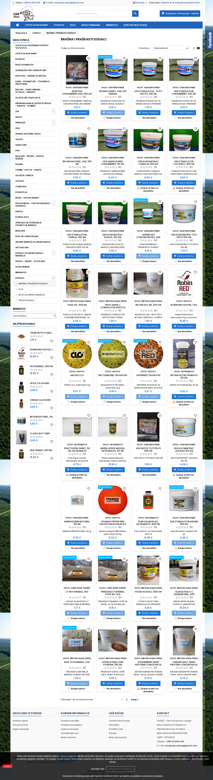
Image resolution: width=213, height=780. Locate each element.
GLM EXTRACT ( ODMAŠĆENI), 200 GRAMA (184, 594)
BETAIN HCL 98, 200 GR (148, 304)
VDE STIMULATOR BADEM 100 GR (184, 523)
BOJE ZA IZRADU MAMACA (32, 294)
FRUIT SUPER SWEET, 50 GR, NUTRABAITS (77, 449)
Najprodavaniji (24, 324)
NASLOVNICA (21, 40)
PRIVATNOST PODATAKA (120, 769)
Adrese (113, 733)
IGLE (17, 128)
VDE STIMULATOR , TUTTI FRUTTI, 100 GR (148, 92)
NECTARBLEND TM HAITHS (112, 375)
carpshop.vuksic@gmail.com (69, 2)
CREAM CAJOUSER (40, 400)
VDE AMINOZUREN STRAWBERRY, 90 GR (112, 163)
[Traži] (106, 13)
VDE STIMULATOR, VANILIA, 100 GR (77, 236)
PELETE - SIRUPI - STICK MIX (30, 261)
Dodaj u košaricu (77, 112)
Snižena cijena (20, 720)
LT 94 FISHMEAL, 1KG (77, 591)
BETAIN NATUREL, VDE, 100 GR (42, 416)
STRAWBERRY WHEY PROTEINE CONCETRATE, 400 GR (148, 665)
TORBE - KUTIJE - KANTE (28, 169)
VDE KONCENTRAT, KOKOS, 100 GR (112, 236)
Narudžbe (114, 724)
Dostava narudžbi (70, 720)
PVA (17, 150)
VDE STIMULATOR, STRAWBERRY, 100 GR (184, 92)
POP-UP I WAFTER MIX (26, 236)
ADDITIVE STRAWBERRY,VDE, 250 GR (77, 92)
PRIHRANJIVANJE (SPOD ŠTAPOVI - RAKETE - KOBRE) (33, 104)
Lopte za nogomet (36, 25)
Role (73, 25)
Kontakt (163, 713)
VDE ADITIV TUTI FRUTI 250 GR (148, 449)
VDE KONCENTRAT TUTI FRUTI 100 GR (184, 236)
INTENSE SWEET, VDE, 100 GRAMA (113, 92)
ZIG (17, 111)
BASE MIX (20, 230)
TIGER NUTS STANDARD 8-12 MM (42, 333)
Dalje (135, 699)
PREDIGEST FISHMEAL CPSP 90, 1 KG (113, 593)
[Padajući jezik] (140, 2)
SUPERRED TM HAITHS (148, 375)
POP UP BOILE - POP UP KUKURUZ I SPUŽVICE (32, 204)
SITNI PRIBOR (22, 266)
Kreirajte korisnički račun (187, 2)
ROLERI (19, 164)
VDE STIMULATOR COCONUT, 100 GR (183, 163)
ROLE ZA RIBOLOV (24, 64)
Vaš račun (116, 713)
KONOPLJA (21, 192)
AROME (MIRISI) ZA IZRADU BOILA (32, 241)
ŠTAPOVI (20, 59)
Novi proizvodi (20, 724)
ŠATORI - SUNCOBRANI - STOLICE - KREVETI (28, 91)
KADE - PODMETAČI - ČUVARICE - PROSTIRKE (33, 83)
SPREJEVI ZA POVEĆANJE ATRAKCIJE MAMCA (28, 224)
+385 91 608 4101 (31, 2)
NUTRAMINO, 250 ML (41, 366)
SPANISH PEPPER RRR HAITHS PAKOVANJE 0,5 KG (112, 524)
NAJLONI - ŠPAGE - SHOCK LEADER (29, 157)
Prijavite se (166, 2)
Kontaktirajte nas (135, 25)
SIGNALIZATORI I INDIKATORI (30, 70)
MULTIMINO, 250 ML (41, 450)
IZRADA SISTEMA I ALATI (28, 133)
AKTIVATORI (22, 247)
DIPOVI (19, 211)
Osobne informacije (119, 720)
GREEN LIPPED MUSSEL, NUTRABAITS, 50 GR (112, 449)
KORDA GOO (22, 217)
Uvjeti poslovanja (70, 729)
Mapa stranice (68, 737)
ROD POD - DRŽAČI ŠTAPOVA (30, 75)
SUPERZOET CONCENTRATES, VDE (148, 236)
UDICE (18, 117)
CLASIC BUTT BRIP (40, 433)
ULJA (21, 289)
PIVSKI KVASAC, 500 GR (148, 591)
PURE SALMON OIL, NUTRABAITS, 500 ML (148, 523)
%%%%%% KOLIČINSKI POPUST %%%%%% (32, 46)
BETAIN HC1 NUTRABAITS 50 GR (184, 376)
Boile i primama (91, 25)
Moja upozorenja (118, 737)
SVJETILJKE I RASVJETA (27, 97)
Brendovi (112, 25)
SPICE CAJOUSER (39, 383)
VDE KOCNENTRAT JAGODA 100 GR (184, 449)
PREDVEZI (20, 122)
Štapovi (59, 25)
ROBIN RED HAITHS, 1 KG (42, 349)
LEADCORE (21, 144)
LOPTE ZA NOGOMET (26, 53)
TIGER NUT (21, 186)
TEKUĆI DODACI (26, 300)
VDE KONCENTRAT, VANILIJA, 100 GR (148, 163)
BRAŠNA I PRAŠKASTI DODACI (33, 283)
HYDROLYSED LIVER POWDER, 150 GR (112, 663)
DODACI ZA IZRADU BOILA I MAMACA (29, 254)
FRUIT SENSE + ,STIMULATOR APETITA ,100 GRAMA (112, 307)
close (7, 766)
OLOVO (19, 139)
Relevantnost (171, 48)
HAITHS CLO (77, 375)
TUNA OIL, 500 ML (77, 304)
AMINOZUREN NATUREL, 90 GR (77, 523)
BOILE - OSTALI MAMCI (27, 197)
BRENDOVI (20, 272)
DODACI (19, 278)
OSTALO (19, 181)
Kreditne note (116, 729)
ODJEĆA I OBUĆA (24, 175)
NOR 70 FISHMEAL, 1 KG (77, 662)
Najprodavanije (21, 729)
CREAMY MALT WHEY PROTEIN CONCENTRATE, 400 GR (184, 665)
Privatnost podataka (71, 724)
